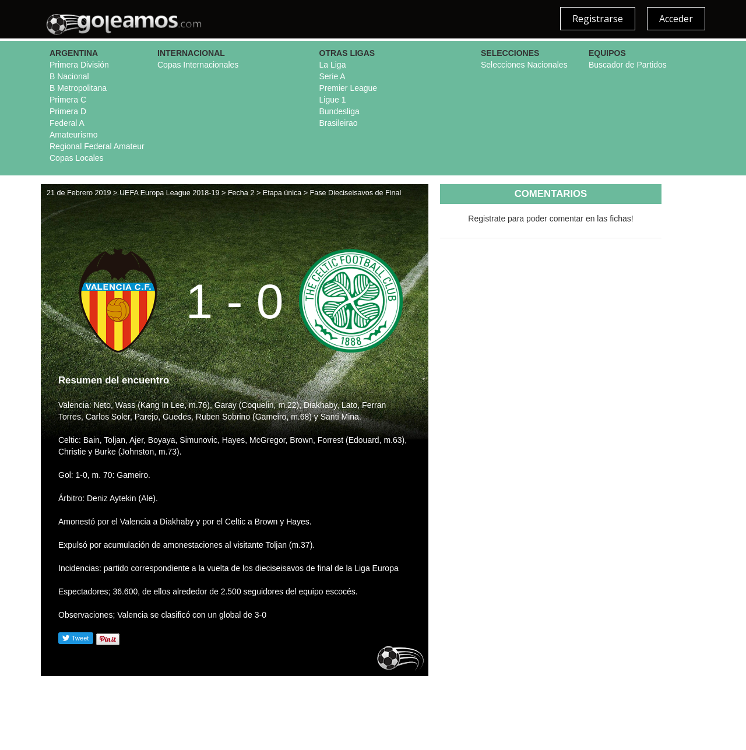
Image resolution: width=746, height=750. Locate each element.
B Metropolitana (78, 88)
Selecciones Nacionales (524, 64)
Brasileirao (338, 123)
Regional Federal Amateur (97, 146)
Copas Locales (77, 158)
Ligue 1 (332, 99)
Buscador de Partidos (628, 64)
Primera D (68, 111)
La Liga (332, 64)
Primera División (79, 64)
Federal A (67, 123)
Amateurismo (73, 134)
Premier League (348, 88)
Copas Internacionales (197, 64)
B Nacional (69, 76)
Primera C (68, 99)
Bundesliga (339, 111)
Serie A (332, 76)
